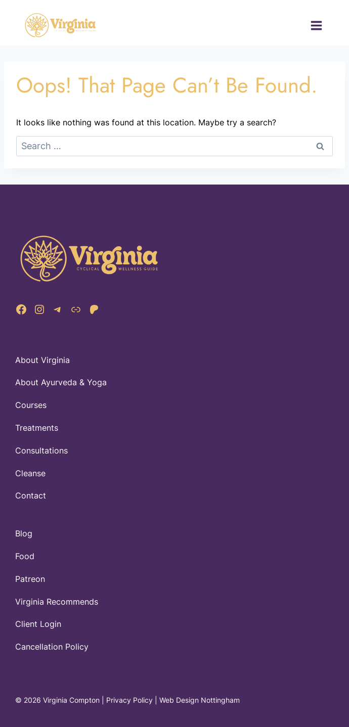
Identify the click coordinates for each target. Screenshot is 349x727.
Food (24, 556)
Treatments (36, 428)
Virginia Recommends (56, 602)
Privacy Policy (129, 700)
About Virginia (42, 360)
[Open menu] (316, 25)
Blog (23, 533)
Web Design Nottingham (199, 700)
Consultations (41, 450)
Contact (30, 495)
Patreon (30, 579)
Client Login (38, 624)
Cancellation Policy (52, 647)
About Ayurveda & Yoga (61, 382)
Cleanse (30, 473)
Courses (31, 405)
